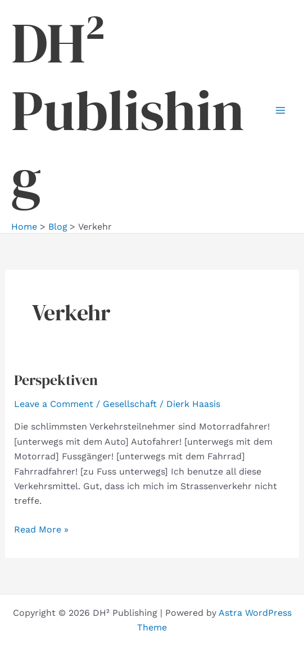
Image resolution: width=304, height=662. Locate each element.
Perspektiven (56, 380)
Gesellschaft (130, 404)
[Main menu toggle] (280, 110)
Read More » (41, 528)
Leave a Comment (53, 404)
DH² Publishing (127, 110)
